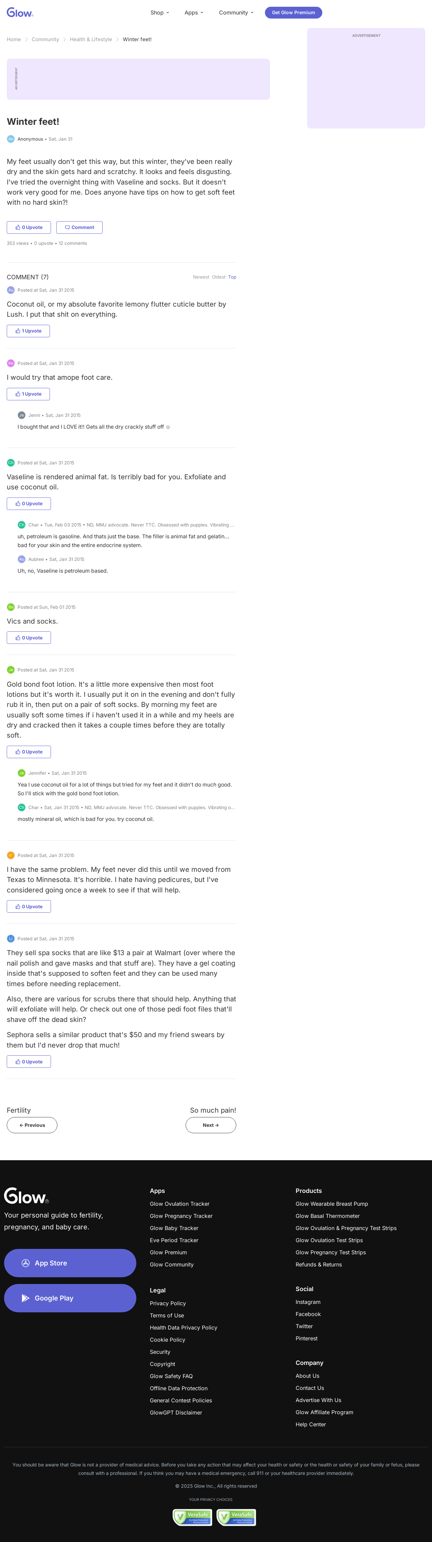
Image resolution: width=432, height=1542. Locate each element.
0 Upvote (29, 227)
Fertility (19, 1110)
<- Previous (32, 1125)
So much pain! (213, 1110)
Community (45, 39)
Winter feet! (137, 39)
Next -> (211, 1125)
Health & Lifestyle (91, 39)
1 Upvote (28, 331)
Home (14, 39)
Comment (79, 227)
